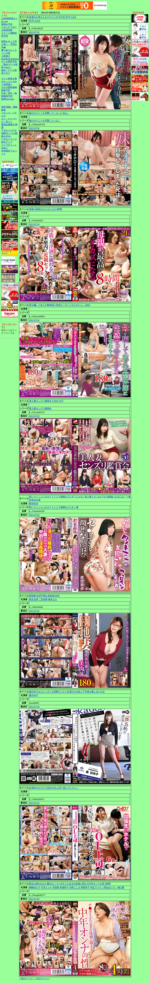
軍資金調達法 (8, 124)
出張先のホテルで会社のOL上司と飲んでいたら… (54, 788)
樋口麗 (121, 887)
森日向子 (33, 695)
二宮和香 (43, 599)
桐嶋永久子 (34, 887)
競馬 (3, 107)
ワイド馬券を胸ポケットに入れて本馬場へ (9, 81)
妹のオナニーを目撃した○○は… (45, 120)
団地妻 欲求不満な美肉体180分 (44, 596)
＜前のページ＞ (26, 978)
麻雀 (3, 110)
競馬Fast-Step (7, 99)
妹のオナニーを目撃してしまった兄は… (49, 113)
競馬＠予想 (6, 24)
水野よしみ (74, 887)
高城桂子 (64, 887)
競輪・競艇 (11, 107)
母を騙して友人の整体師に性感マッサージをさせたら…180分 (59, 305)
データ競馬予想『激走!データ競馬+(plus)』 (9, 64)
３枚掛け (5, 56)
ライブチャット (9, 145)
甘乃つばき (34, 21)
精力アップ (6, 142)
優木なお (52, 599)
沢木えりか (46, 887)
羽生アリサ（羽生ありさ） (103, 887)
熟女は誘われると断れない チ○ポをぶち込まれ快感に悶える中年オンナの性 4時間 (70, 884)
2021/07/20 (34, 32)
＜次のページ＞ (42, 978)
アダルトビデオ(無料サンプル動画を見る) (9, 133)
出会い (4, 148)
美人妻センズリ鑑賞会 (40, 408)
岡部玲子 (85, 887)
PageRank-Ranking (9, 59)
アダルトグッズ (9, 139)
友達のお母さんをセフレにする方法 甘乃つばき (52, 17)
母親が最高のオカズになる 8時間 (45, 209)
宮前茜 (56, 887)
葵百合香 (33, 599)
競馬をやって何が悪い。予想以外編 (9, 44)
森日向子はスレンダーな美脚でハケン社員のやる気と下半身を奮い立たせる (67, 691)
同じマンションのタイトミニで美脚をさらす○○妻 (54, 507)
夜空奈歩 (33, 503)
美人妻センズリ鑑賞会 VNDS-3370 (46, 401)
